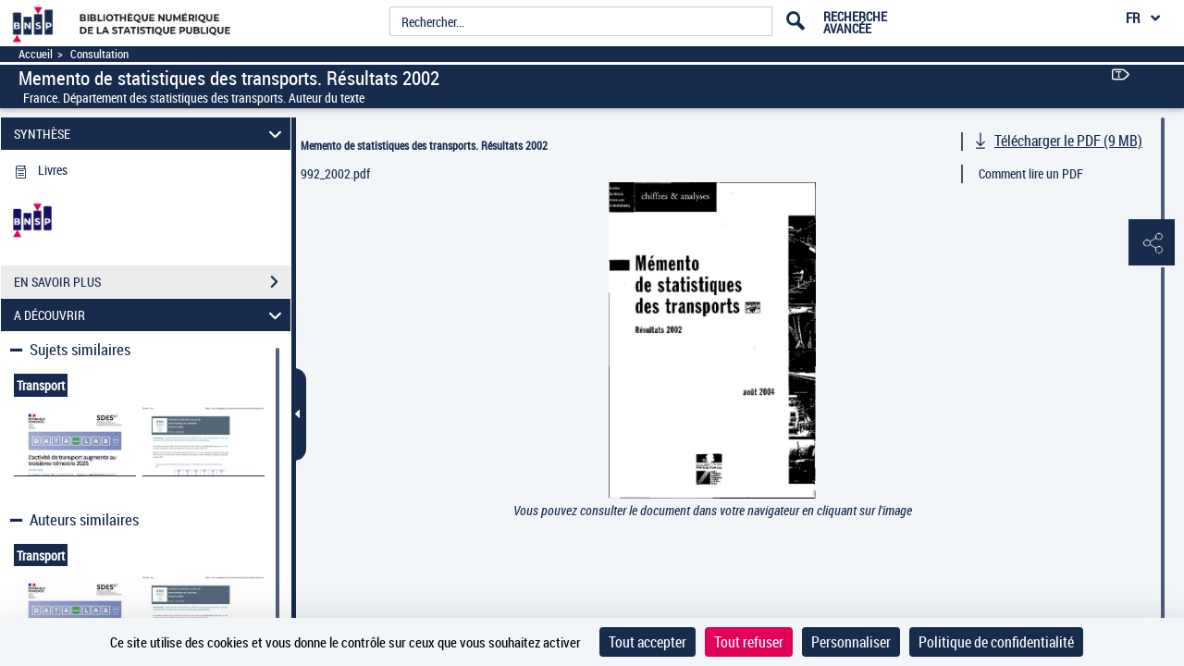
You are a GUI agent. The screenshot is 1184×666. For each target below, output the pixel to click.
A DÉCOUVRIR (151, 315)
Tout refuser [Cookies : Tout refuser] (748, 642)
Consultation (99, 54)
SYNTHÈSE (151, 133)
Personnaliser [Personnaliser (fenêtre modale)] (851, 642)
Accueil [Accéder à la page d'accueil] (35, 54)
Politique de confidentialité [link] (996, 642)
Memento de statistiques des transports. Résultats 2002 (424, 145)
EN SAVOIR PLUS (152, 282)
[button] (1151, 243)
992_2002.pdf (335, 173)
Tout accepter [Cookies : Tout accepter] (647, 642)
